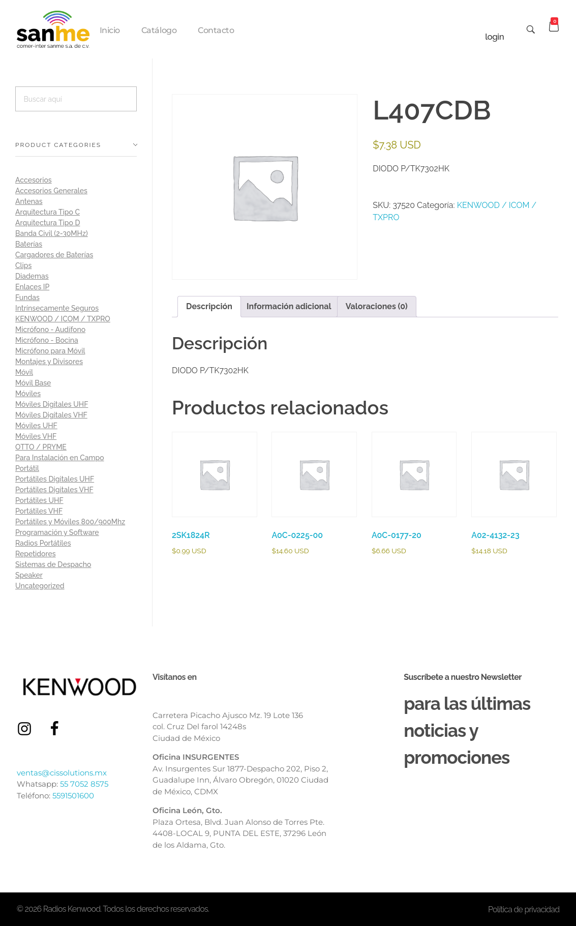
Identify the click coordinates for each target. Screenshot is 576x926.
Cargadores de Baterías (54, 255)
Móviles (28, 394)
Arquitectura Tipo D (47, 223)
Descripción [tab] (209, 306)
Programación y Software (57, 532)
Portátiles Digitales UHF (54, 479)
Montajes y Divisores (49, 361)
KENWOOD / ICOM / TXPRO (62, 319)
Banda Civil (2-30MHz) (51, 233)
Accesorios (33, 180)
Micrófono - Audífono (50, 329)
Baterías (28, 244)
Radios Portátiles (43, 543)
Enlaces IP (32, 287)
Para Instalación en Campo (59, 458)
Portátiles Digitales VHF (54, 490)
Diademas (32, 276)
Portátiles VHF (39, 511)
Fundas (27, 297)
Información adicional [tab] (289, 306)
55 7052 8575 (84, 784)
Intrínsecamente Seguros (57, 308)
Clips (23, 265)
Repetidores (35, 554)
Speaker (29, 575)
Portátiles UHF (39, 500)
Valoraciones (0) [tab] (377, 306)
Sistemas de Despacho (53, 564)
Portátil (27, 468)
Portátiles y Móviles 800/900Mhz (70, 522)
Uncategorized (40, 586)
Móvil (24, 372)
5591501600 (73, 795)
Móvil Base (33, 383)
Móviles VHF (35, 436)
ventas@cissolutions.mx (62, 773)
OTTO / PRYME (41, 447)
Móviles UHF (36, 426)
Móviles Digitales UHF (51, 404)
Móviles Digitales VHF (51, 415)
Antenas (29, 201)
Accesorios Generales (51, 191)
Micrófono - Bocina (46, 340)
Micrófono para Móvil (50, 351)
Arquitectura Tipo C (47, 212)
